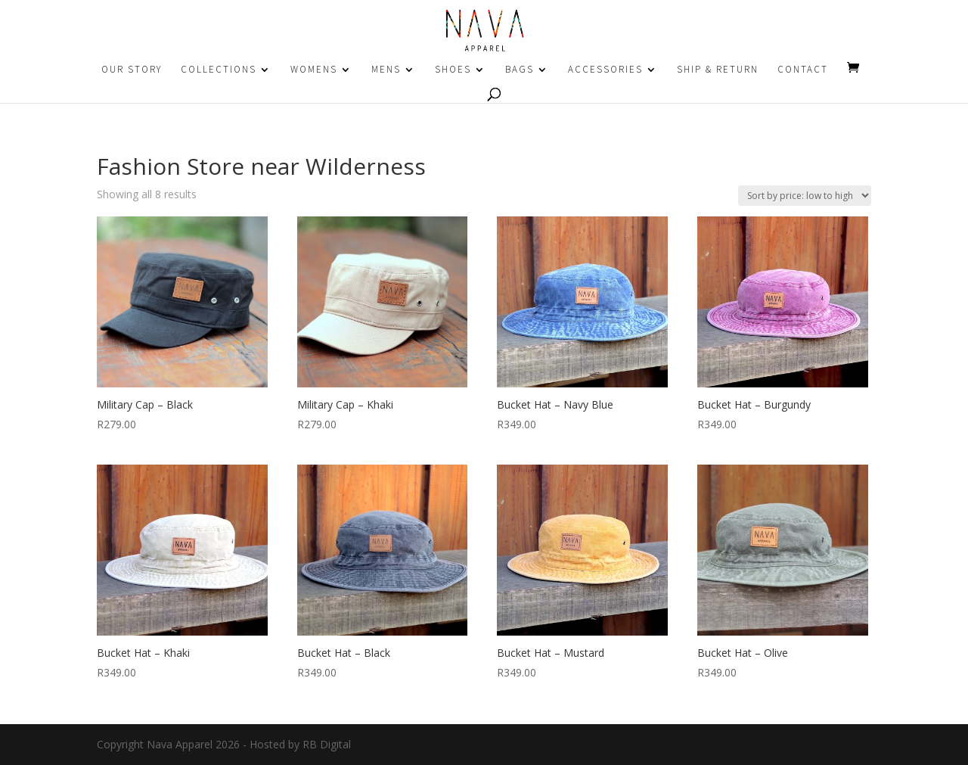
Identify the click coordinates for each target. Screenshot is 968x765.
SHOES (453, 70)
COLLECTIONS (218, 70)
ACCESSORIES (605, 70)
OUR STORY (131, 70)
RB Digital (326, 744)
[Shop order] (804, 195)
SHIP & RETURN (718, 70)
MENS (386, 70)
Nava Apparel (180, 744)
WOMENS (313, 70)
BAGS (519, 70)
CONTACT (802, 70)
